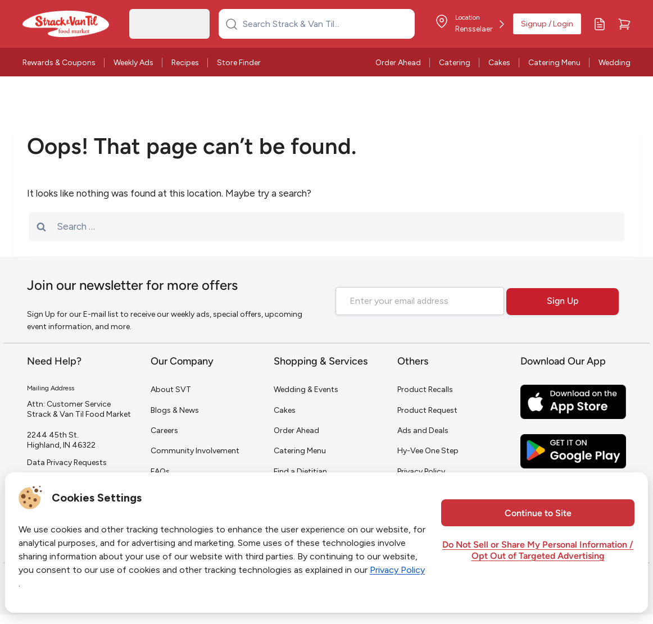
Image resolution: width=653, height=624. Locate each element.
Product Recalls (425, 389)
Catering (454, 62)
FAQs (160, 471)
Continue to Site (538, 513)
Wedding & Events (306, 389)
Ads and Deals (422, 430)
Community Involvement (195, 451)
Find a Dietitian (300, 471)
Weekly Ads (133, 62)
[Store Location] (469, 24)
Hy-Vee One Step (428, 451)
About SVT (171, 389)
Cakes (499, 62)
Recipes (185, 62)
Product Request (427, 410)
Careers (164, 430)
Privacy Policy (421, 471)
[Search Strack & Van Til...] (323, 23)
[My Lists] (599, 24)
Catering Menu (554, 62)
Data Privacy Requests (67, 462)
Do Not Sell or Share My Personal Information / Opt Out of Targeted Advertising (537, 551)
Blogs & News (175, 410)
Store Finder (239, 62)
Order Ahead (398, 62)
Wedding (614, 62)
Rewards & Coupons (59, 62)
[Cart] (624, 24)
